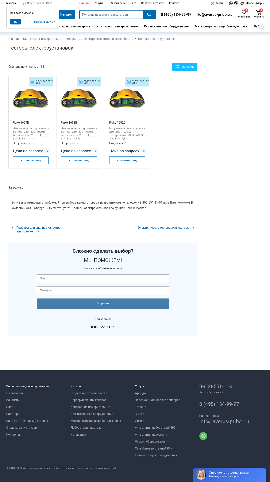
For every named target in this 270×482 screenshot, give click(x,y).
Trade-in (140, 407)
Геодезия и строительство (89, 393)
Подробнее (20, 143)
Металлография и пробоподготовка (221, 26)
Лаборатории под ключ (87, 427)
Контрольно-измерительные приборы (50, 39)
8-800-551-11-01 (217, 386)
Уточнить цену (30, 160)
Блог (133, 3)
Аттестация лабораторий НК (155, 427)
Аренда (140, 393)
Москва (12, 3)
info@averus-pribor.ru (213, 14)
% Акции (83, 3)
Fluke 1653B (69, 122)
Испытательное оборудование (166, 26)
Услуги (100, 3)
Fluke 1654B (21, 122)
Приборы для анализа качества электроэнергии (38, 229)
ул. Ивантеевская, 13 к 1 (38, 3)
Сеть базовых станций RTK (153, 448)
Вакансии (13, 400)
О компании (118, 3)
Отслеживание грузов (21, 427)
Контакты (175, 3)
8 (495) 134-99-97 (176, 14)
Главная (14, 39)
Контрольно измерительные (117, 26)
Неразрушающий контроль (70, 26)
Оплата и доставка (152, 3)
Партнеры (13, 414)
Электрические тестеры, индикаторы (163, 227)
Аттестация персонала (151, 434)
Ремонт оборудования (150, 441)
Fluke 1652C (117, 122)
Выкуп (139, 414)
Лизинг (140, 421)
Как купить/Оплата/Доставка (27, 421)
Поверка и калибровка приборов (157, 400)
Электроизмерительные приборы (107, 39)
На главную (79, 434)
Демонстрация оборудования (156, 455)
